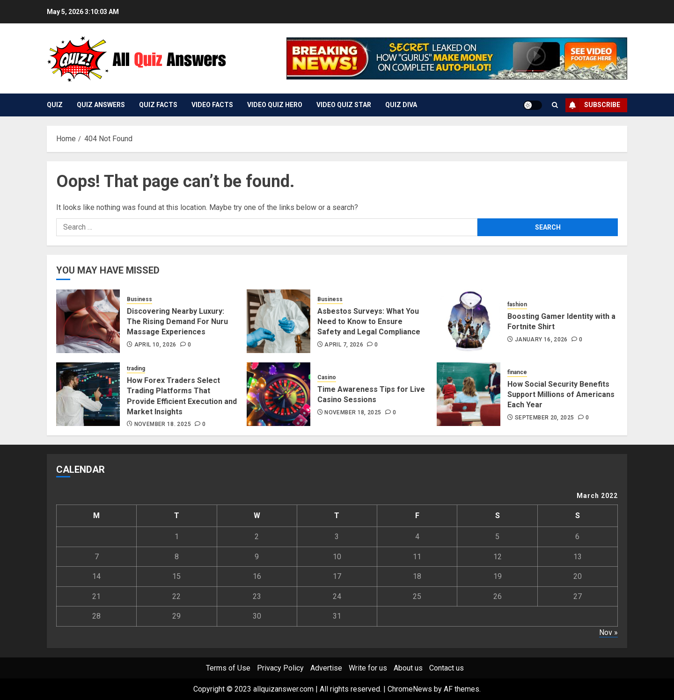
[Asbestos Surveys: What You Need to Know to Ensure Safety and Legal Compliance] (278, 321)
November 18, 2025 (162, 424)
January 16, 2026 (541, 339)
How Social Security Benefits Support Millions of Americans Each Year (561, 395)
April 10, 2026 (155, 344)
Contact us (446, 668)
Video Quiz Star (343, 104)
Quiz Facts (158, 104)
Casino (326, 377)
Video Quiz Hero (274, 104)
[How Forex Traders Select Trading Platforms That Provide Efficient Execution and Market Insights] (88, 394)
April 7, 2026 (343, 344)
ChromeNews (410, 689)
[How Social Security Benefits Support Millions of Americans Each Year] (468, 394)
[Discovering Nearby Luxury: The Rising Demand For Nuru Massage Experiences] (88, 321)
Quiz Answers (101, 104)
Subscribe (592, 105)
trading (136, 368)
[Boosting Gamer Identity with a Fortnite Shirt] (468, 321)
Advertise (326, 668)
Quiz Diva (401, 104)
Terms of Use (228, 668)
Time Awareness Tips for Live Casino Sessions (371, 394)
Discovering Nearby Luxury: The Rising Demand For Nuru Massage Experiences (177, 322)
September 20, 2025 (544, 417)
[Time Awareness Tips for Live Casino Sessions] (278, 394)
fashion (517, 304)
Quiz (55, 104)
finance (517, 372)
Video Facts (212, 104)
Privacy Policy (280, 668)
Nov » (608, 632)
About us (408, 668)
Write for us (368, 668)
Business (139, 299)
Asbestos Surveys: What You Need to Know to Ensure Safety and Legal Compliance (368, 322)
